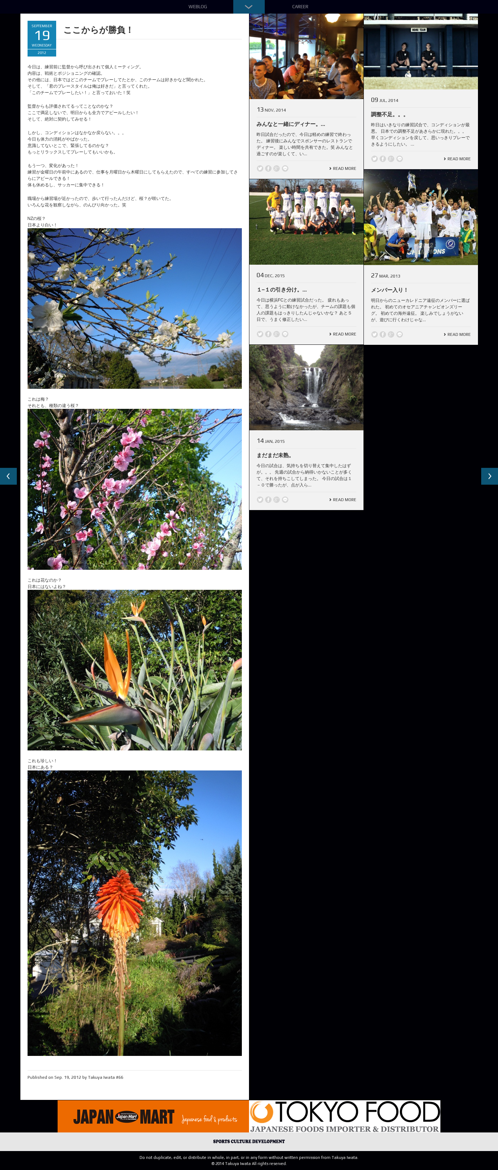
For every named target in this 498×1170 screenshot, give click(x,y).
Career (300, 6)
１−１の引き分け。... (282, 290)
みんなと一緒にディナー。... (291, 124)
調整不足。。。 (390, 114)
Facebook (268, 168)
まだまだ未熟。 (275, 455)
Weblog (198, 6)
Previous (8, 476)
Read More (344, 168)
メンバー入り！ (390, 290)
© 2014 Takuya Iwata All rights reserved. (249, 1163)
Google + (276, 168)
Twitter (260, 168)
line (285, 168)
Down (249, 7)
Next (489, 476)
